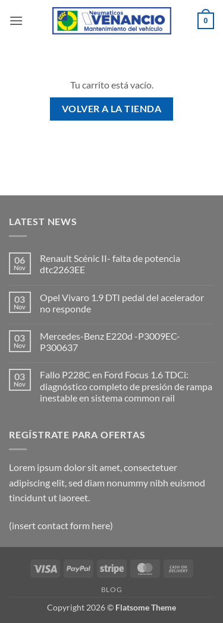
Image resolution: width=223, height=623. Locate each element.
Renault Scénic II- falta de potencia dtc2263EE (110, 263)
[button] (16, 20)
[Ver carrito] (205, 20)
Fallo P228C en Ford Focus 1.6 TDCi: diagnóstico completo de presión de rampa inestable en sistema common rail (126, 386)
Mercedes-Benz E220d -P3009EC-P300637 (110, 341)
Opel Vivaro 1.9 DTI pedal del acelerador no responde (122, 303)
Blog (111, 589)
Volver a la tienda (111, 108)
